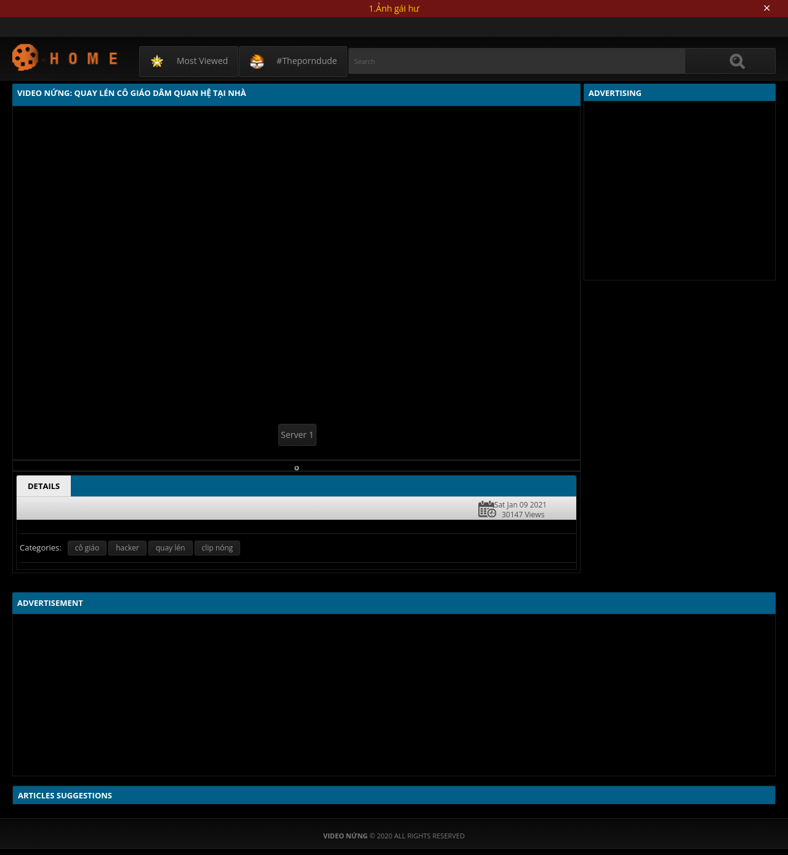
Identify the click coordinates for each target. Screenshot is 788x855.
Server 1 (297, 434)
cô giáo (87, 548)
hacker (127, 548)
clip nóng (217, 548)
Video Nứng (65, 57)
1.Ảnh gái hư (394, 8)
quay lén (170, 548)
